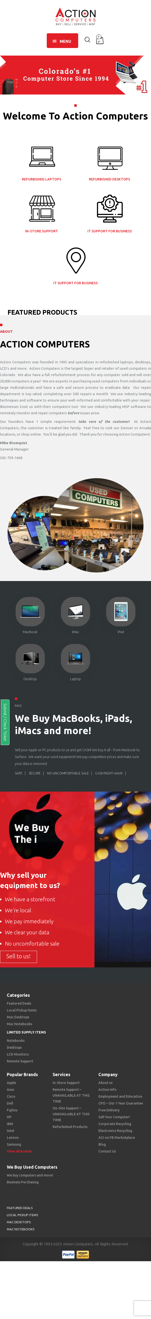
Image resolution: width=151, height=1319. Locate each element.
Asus (10, 1090)
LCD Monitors (18, 1054)
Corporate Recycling (114, 1124)
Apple (11, 1083)
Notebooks (16, 1041)
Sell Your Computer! (114, 1117)
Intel (10, 1131)
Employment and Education (120, 1096)
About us (105, 1083)
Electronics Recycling (115, 1131)
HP (9, 1117)
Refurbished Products (70, 1127)
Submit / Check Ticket (5, 722)
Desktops (14, 1047)
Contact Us (107, 1151)
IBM (10, 1124)
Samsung (14, 1144)
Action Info (107, 1090)
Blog (102, 1144)
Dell (10, 1103)
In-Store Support (66, 1083)
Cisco (11, 1096)
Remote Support (20, 1061)
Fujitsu (12, 1110)
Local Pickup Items (22, 1010)
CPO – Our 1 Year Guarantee (120, 1103)
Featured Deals (19, 1003)
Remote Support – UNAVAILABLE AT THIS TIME (71, 1095)
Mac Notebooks (19, 1024)
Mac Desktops (18, 1017)
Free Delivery (109, 1110)
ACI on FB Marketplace (116, 1138)
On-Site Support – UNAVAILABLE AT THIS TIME (71, 1114)
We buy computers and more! (30, 1175)
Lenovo (13, 1138)
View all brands (19, 1151)
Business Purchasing (23, 1182)
